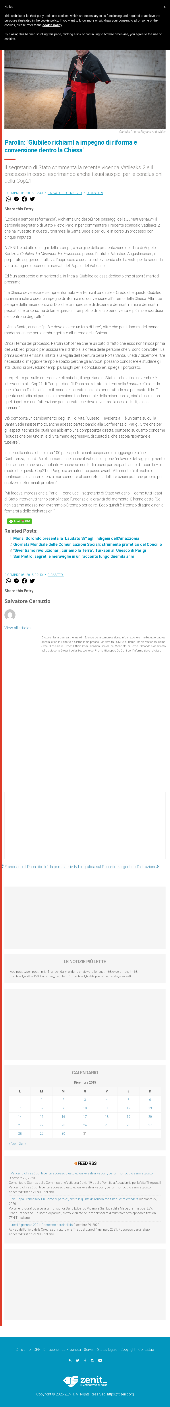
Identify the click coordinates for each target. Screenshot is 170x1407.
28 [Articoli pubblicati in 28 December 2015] (20, 1133)
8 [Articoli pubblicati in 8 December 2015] (41, 1108)
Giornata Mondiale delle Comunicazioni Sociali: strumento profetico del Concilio (87, 544)
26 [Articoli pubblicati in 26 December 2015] (128, 1125)
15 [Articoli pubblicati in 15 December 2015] (41, 1116)
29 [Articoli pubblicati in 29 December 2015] (41, 1133)
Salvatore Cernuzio (65, 193)
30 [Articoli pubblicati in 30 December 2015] (63, 1133)
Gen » (22, 1143)
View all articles (17, 628)
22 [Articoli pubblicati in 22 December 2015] (41, 1125)
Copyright (127, 1349)
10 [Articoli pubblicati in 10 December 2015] (85, 1108)
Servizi (89, 1349)
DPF (37, 1349)
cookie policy (52, 25)
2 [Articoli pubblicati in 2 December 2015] (63, 1100)
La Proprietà (71, 1349)
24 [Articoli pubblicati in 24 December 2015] (85, 1125)
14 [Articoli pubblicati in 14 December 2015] (20, 1116)
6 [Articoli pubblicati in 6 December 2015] (150, 1100)
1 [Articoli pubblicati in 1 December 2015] (41, 1100)
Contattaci (146, 1349)
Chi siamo (23, 1349)
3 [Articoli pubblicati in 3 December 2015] (85, 1100)
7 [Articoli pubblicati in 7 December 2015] (20, 1108)
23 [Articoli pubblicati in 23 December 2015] (63, 1125)
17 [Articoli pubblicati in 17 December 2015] (85, 1116)
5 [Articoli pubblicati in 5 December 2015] (128, 1100)
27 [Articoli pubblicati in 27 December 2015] (150, 1125)
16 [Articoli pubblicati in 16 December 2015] (63, 1116)
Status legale (107, 1349)
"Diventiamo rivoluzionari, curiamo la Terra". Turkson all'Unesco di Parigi (79, 550)
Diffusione (51, 1349)
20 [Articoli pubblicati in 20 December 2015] (150, 1116)
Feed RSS (87, 1163)
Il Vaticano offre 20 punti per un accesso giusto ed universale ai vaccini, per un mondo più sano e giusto (81, 1173)
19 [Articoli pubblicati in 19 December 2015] (128, 1116)
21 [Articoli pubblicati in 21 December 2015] (20, 1125)
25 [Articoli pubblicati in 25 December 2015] (106, 1125)
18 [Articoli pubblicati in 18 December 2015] (106, 1116)
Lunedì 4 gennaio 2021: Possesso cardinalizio (41, 1224)
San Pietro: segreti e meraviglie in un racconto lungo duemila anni (73, 556)
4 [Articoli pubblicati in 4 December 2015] (107, 1100)
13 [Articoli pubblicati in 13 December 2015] (150, 1108)
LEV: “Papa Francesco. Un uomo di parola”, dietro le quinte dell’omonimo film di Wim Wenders (73, 1199)
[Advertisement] (85, 830)
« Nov (13, 1143)
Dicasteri (95, 193)
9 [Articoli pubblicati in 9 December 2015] (63, 1108)
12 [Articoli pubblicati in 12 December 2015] (128, 1108)
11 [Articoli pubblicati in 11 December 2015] (106, 1108)
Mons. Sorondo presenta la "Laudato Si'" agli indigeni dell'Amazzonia (76, 538)
